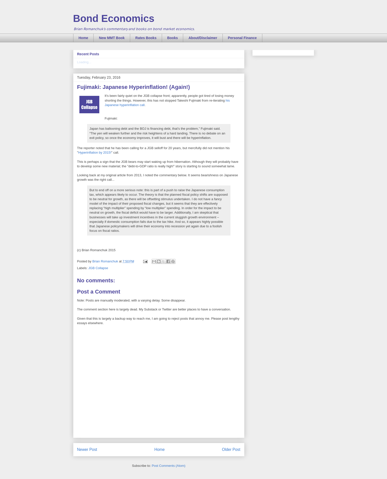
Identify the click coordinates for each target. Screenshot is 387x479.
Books (172, 38)
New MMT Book (111, 38)
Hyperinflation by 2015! (94, 152)
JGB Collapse (98, 268)
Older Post (231, 449)
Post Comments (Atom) (168, 466)
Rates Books (146, 38)
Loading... (84, 62)
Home (83, 38)
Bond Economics (114, 18)
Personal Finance (242, 38)
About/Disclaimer (202, 38)
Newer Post (87, 449)
